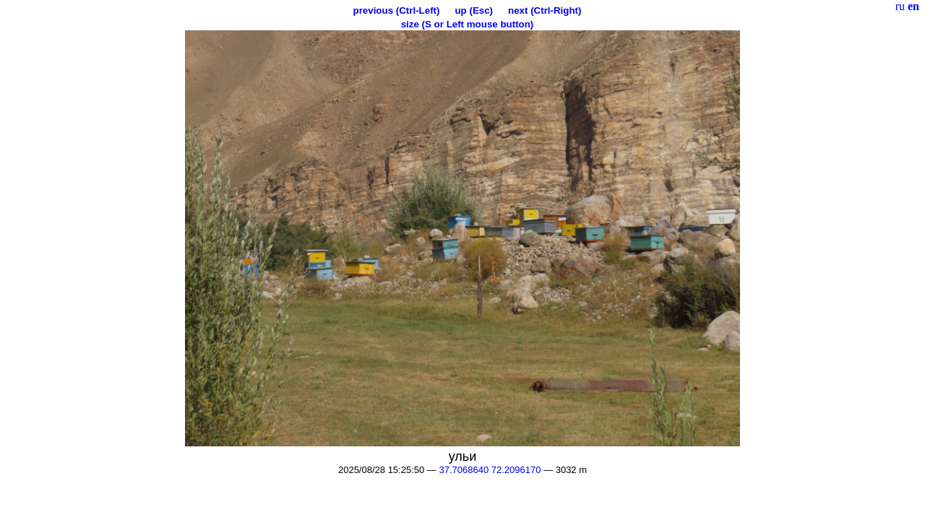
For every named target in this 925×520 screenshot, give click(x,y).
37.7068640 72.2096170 (490, 469)
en (913, 6)
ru (900, 6)
